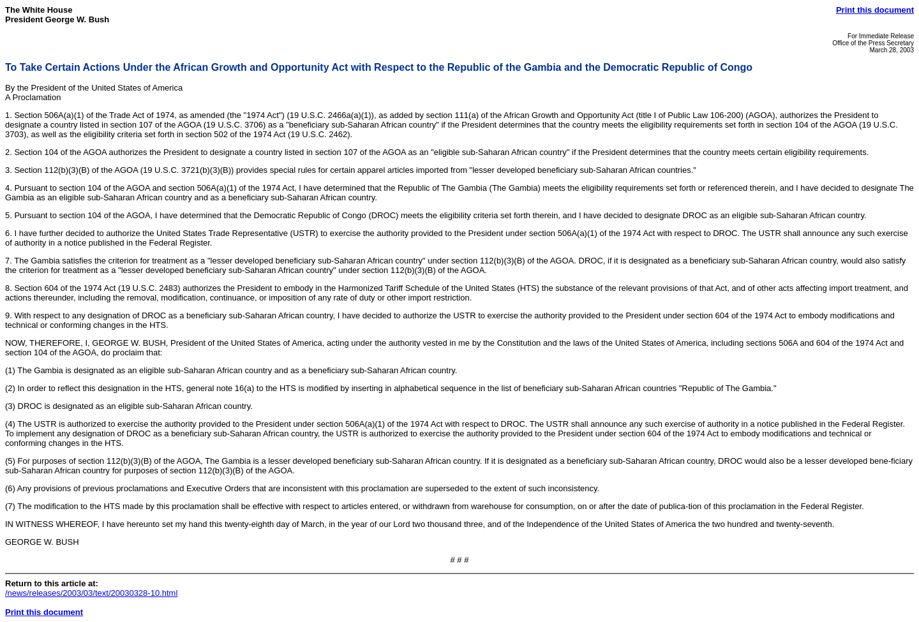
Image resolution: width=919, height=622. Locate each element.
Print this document (875, 10)
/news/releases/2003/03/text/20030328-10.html (91, 593)
